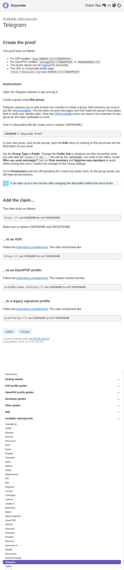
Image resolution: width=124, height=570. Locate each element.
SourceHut (10, 553)
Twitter (8, 566)
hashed (46, 65)
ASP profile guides (62, 386)
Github (8, 466)
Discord (9, 436)
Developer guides (62, 399)
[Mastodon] (114, 5)
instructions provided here (32, 249)
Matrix (8, 512)
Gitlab (8, 470)
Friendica (10, 457)
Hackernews (11, 474)
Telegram (10, 562)
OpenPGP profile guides (62, 392)
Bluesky (9, 432)
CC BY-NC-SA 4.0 (39, 342)
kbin (7, 482)
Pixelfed (9, 537)
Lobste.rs (10, 503)
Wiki (62, 412)
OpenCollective (13, 516)
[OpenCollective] (119, 5)
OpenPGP (10, 520)
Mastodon (10, 507)
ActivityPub (11, 424)
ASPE (8, 428)
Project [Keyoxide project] (89, 5)
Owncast (9, 528)
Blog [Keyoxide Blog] (98, 5)
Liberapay (10, 495)
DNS (7, 445)
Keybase (9, 487)
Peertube (10, 532)
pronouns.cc (11, 545)
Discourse (10, 441)
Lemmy (9, 491)
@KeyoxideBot (21, 111)
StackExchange (13, 558)
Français (25, 334)
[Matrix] (109, 5)
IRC (7, 478)
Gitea (8, 461)
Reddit (8, 549)
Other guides (62, 406)
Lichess (9, 499)
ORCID (9, 524)
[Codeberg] (104, 5)
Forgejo (9, 453)
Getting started (62, 379)
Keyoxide (14, 5)
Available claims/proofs (20, 19)
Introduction (11, 374)
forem (8, 449)
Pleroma (9, 541)
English (9, 334)
